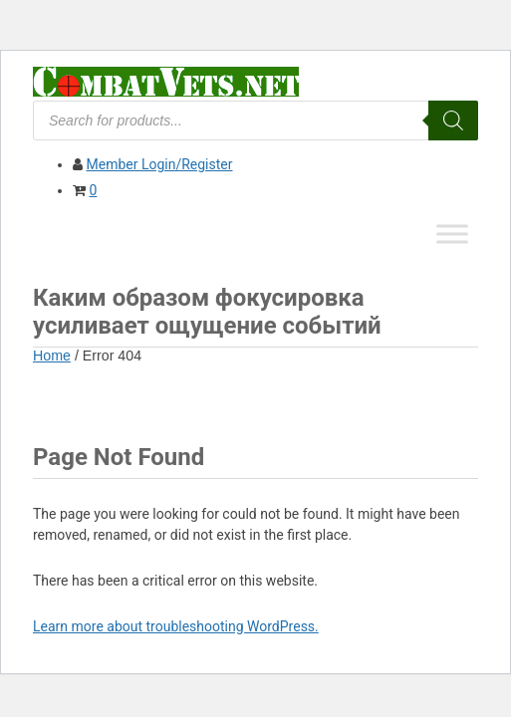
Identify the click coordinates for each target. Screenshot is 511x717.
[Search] (453, 120)
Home (52, 355)
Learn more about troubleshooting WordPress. (176, 626)
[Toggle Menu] (452, 233)
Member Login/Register (159, 164)
